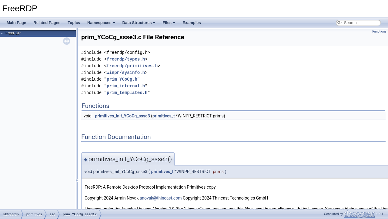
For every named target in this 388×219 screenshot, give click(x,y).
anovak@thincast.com (161, 198)
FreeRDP (13, 33)
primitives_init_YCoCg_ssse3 (122, 115)
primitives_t (163, 115)
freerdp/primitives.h (132, 66)
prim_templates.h (127, 93)
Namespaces (101, 22)
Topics (74, 22)
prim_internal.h (126, 86)
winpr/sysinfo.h (126, 72)
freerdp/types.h (126, 59)
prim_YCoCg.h (122, 79)
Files (168, 22)
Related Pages (46, 22)
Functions (379, 31)
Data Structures (139, 22)
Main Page (16, 22)
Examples (191, 22)
